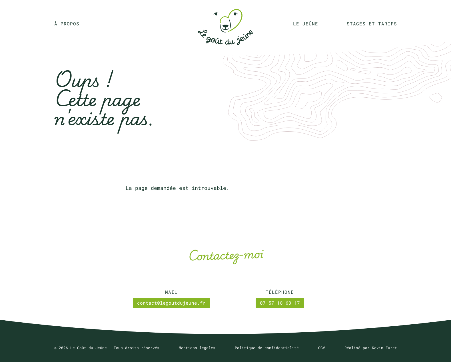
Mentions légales (197, 347)
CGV (321, 347)
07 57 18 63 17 (280, 303)
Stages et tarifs (372, 24)
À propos (66, 24)
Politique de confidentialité (267, 347)
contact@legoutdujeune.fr (171, 303)
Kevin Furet (384, 347)
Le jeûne (305, 24)
